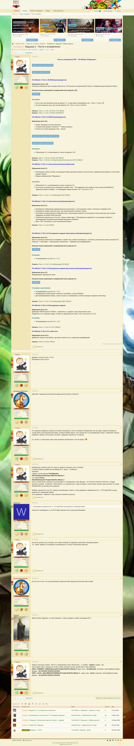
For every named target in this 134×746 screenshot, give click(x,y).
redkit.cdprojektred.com (87, 314)
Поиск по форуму (36, 14)
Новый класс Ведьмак (32, 725)
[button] (20, 10)
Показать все (40, 346)
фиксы (52, 49)
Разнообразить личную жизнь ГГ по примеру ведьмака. (43, 715)
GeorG (15, 34)
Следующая (28, 52)
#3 (120, 391)
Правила (14, 14)
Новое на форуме (36, 11)
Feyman (17, 615)
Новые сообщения (24, 14)
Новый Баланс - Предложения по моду (83, 715)
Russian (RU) (27, 740)
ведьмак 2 (42, 49)
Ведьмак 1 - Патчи (32, 730)
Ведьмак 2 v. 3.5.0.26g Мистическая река (38, 710)
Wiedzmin (17, 503)
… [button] (20, 52)
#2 (120, 354)
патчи (47, 49)
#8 (120, 578)
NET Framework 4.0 (85, 189)
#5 (120, 464)
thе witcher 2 (34, 49)
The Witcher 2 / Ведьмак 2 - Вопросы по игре (85, 710)
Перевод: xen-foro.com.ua (65, 744)
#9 (120, 615)
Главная (16, 11)
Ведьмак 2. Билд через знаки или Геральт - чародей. (43, 720)
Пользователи (58, 11)
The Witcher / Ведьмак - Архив (81, 730)
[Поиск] (118, 11)
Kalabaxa (44, 34)
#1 (120, 56)
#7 (120, 539)
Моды (48, 11)
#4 (120, 427)
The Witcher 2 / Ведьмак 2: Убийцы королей (85, 720)
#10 (120, 661)
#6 (120, 502)
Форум (25, 11)
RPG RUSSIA (16, 740)
